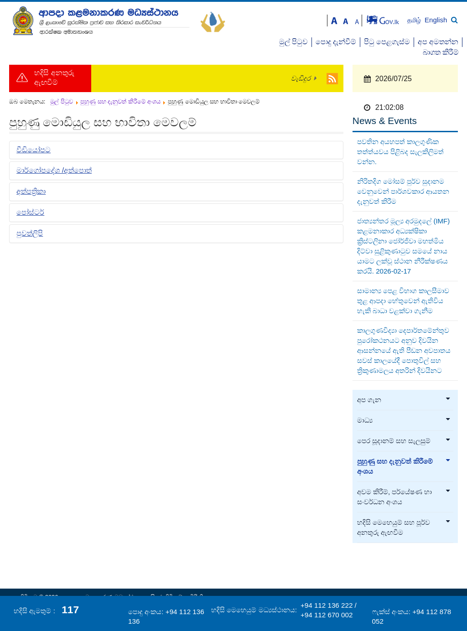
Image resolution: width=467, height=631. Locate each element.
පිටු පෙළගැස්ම (387, 42)
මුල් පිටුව (293, 42)
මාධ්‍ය (404, 420)
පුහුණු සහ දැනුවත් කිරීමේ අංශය (404, 466)
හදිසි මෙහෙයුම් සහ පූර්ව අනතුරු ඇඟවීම (404, 527)
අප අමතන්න (438, 42)
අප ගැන (404, 399)
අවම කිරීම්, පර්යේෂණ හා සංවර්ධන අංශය (404, 497)
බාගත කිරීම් (441, 52)
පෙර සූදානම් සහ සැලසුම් (404, 441)
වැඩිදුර (301, 78)
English (436, 20)
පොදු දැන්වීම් (336, 42)
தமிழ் (415, 20)
